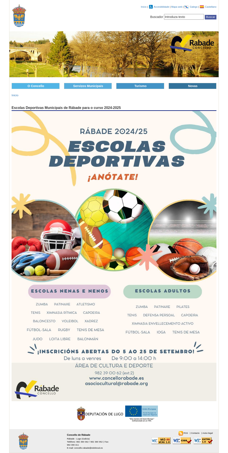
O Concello (36, 86)
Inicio (144, 6)
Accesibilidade (162, 6)
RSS (185, 433)
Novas (192, 86)
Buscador (156, 17)
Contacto (195, 433)
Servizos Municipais (88, 86)
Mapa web (177, 6)
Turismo (140, 86)
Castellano (210, 6)
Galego (194, 6)
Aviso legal (207, 433)
